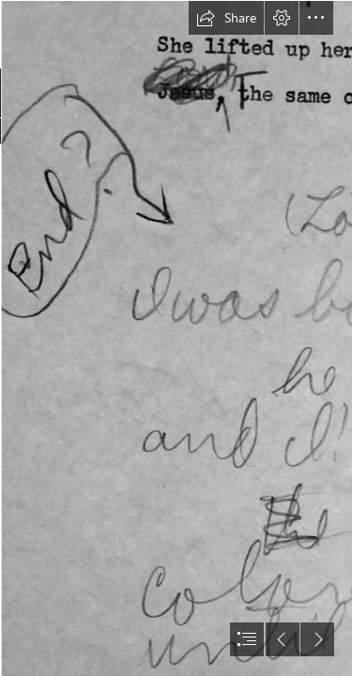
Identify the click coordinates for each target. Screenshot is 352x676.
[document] (176, 338)
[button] (226, 18)
